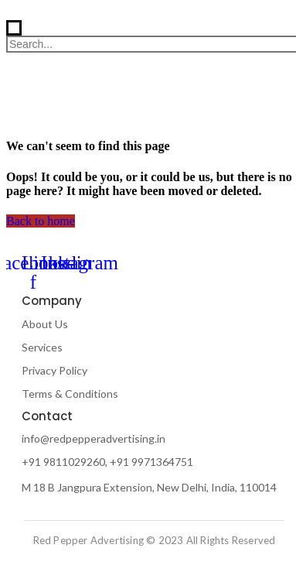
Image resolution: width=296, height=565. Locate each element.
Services (42, 347)
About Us (45, 323)
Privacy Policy (54, 370)
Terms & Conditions (70, 393)
